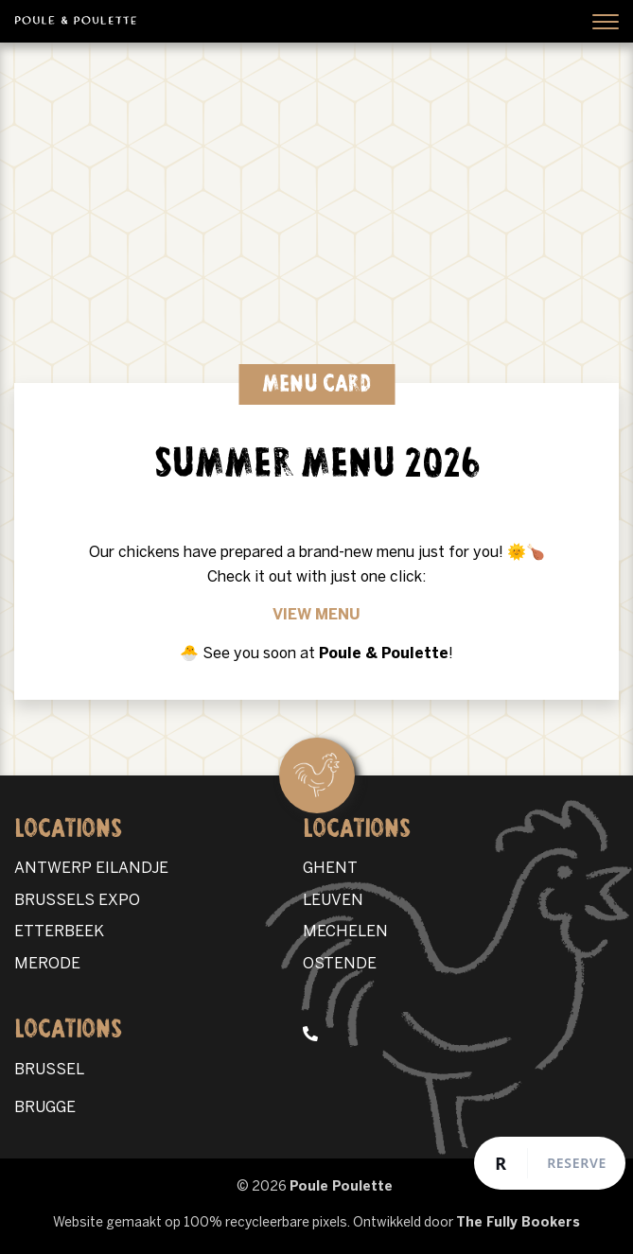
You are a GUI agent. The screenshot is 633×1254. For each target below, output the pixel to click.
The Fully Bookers (518, 1223)
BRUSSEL (49, 1070)
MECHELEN (345, 932)
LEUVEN (333, 901)
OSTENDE (340, 964)
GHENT (330, 869)
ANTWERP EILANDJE (91, 869)
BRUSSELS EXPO (77, 901)
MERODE (47, 964)
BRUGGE (45, 1108)
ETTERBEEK (59, 932)
